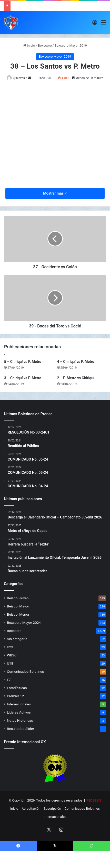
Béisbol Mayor (18, 606)
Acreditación (31, 808)
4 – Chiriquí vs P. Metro (75, 362)
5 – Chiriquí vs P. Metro (22, 362)
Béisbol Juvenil (18, 598)
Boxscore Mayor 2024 (24, 622)
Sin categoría (17, 639)
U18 (10, 663)
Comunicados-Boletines (25, 671)
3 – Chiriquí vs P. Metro (22, 378)
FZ (9, 680)
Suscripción (52, 808)
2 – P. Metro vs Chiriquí (75, 378)
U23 (10, 647)
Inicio (29, 45)
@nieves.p (20, 78)
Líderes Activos (19, 712)
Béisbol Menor (18, 614)
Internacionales (19, 704)
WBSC (12, 655)
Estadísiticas (17, 688)
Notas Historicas (20, 720)
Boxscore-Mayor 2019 (71, 45)
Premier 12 (15, 696)
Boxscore (45, 45)
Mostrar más (55, 193)
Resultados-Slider (20, 729)
